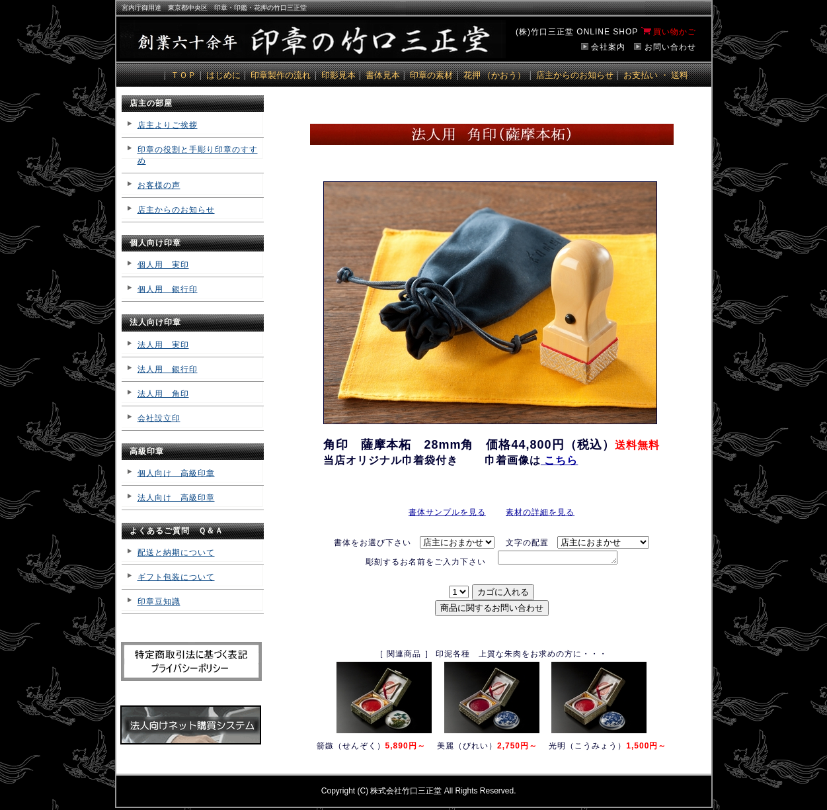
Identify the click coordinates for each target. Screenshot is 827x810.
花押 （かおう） (494, 75)
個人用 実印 (163, 264)
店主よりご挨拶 (168, 125)
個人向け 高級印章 (176, 473)
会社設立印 (159, 418)
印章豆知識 (159, 601)
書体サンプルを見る (447, 512)
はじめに (223, 75)
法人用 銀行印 (168, 369)
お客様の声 (159, 185)
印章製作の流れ (281, 75)
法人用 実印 (163, 344)
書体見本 (383, 75)
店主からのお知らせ (574, 75)
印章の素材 (431, 75)
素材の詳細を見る (540, 512)
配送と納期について (176, 552)
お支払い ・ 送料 (655, 75)
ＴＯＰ (183, 75)
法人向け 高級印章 (176, 497)
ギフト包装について (176, 577)
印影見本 (338, 75)
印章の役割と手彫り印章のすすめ (198, 155)
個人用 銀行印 (168, 289)
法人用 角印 (163, 393)
